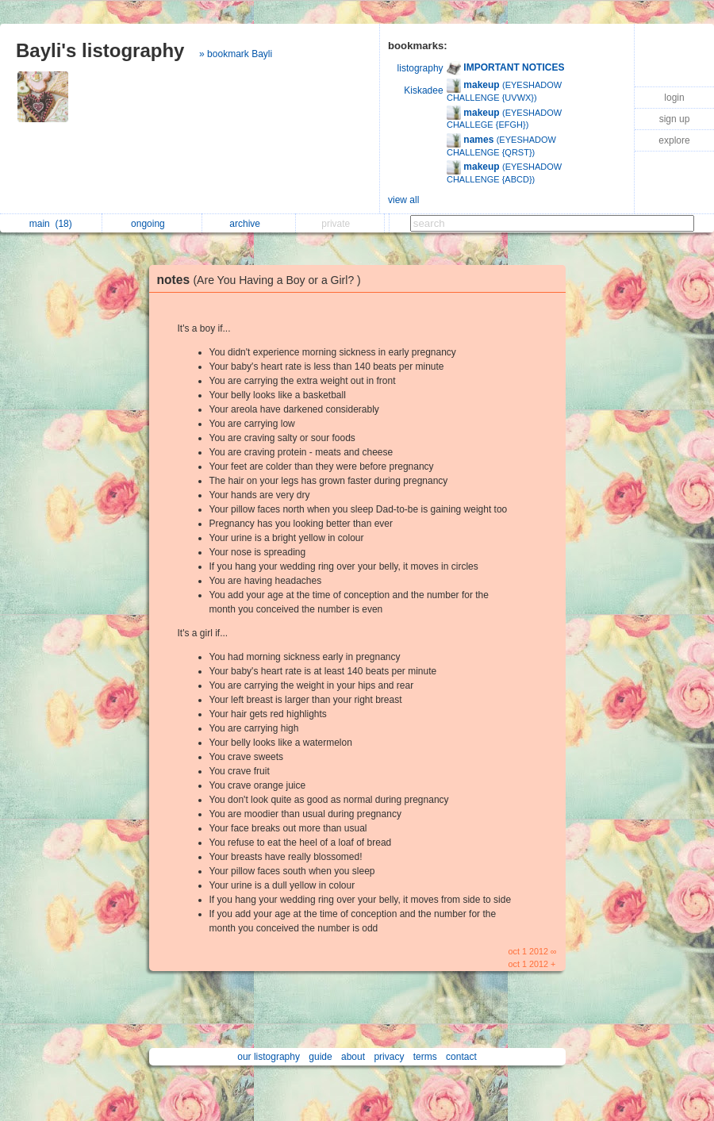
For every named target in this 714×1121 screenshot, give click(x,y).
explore (673, 140)
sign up (674, 119)
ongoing (152, 223)
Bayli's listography (100, 50)
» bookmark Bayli (235, 54)
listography (420, 68)
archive (248, 223)
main (50, 223)
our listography (268, 1056)
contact (461, 1056)
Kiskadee (423, 90)
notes (263, 279)
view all (403, 199)
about (353, 1056)
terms (425, 1056)
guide (320, 1056)
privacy (389, 1056)
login (674, 97)
